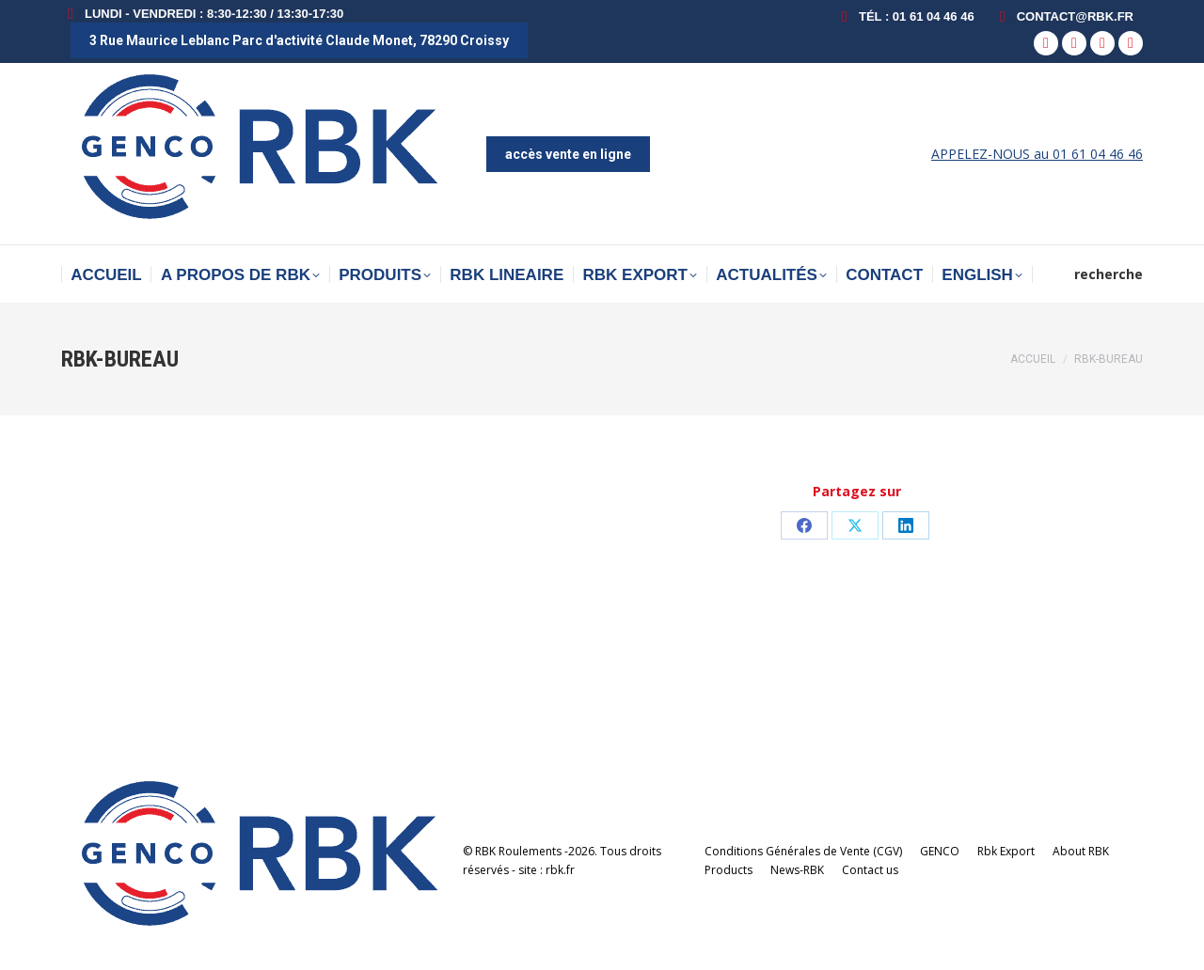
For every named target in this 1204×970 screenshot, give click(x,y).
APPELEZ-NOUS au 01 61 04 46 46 (1037, 154)
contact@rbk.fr (1063, 16)
